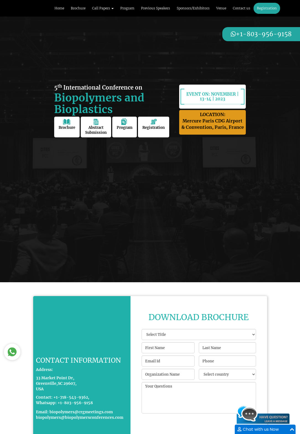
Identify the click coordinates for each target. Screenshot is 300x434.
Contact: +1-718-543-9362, (62, 397)
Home (59, 8)
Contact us (241, 8)
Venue (221, 8)
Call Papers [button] (103, 8)
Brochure (78, 8)
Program (127, 8)
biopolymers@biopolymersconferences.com (79, 417)
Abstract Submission (96, 126)
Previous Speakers (155, 8)
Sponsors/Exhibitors (193, 8)
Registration (267, 8)
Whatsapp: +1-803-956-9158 (64, 403)
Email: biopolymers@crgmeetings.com (74, 412)
